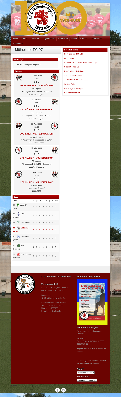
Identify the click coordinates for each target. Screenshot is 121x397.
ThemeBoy (105, 385)
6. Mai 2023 (36, 100)
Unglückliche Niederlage (74, 71)
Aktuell (25, 38)
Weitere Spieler (70, 84)
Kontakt (83, 38)
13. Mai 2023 (36, 76)
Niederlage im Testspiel (73, 88)
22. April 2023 (36, 124)
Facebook (57, 390)
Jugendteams (49, 38)
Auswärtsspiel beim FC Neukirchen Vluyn (80, 62)
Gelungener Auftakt (72, 93)
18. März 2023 (36, 148)
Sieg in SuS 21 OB (71, 67)
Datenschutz (96, 38)
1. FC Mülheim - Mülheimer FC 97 (36, 109)
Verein (74, 38)
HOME (15, 38)
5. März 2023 (36, 172)
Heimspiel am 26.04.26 (73, 54)
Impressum (18, 43)
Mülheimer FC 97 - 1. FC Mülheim (36, 85)
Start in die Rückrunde (73, 75)
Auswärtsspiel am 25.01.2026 (76, 80)
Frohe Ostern (69, 58)
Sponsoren (63, 38)
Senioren (35, 38)
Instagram (63, 390)
